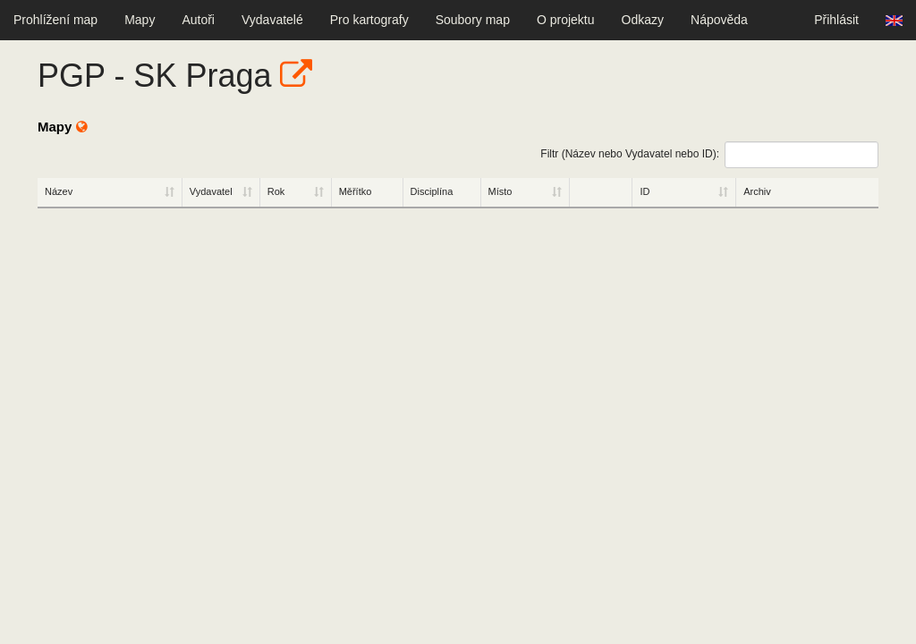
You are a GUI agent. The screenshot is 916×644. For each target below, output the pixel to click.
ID (644, 191)
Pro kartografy (369, 20)
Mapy (139, 20)
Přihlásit (836, 20)
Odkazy (643, 20)
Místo (500, 191)
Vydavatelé (272, 20)
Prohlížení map (55, 20)
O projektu (566, 20)
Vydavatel (211, 191)
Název (58, 191)
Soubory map (473, 20)
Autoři (198, 20)
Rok (276, 191)
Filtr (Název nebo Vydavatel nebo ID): (709, 154)
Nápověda (719, 20)
